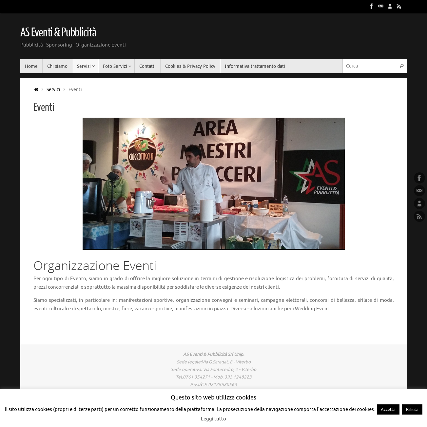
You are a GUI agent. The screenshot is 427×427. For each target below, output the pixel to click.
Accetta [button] (388, 409)
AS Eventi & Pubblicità (58, 32)
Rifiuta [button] (412, 409)
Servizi (53, 89)
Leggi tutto (213, 419)
